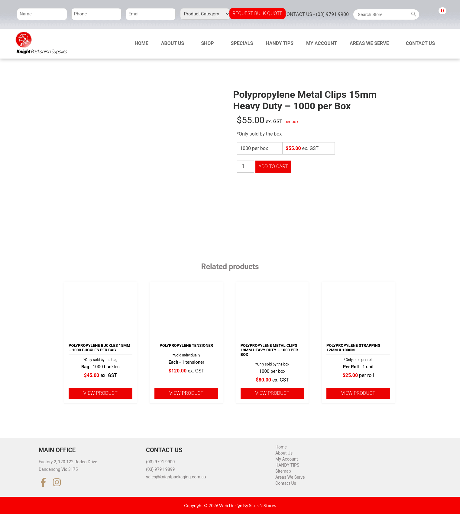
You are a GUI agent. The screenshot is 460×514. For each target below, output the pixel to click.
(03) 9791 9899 (160, 469)
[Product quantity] (245, 167)
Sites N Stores (262, 505)
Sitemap (283, 471)
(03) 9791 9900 (160, 461)
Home (141, 43)
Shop (207, 43)
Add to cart (273, 166)
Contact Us (420, 43)
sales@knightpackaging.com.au (176, 476)
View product (100, 393)
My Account (321, 43)
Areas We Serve (369, 43)
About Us (172, 43)
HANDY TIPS (279, 43)
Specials (242, 43)
